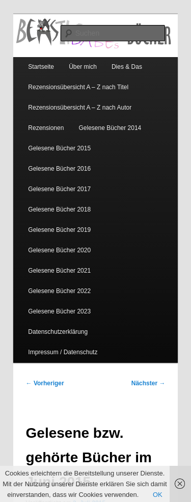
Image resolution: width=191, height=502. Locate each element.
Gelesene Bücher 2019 (59, 229)
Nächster (148, 383)
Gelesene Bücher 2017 (59, 189)
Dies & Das (127, 66)
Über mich (83, 66)
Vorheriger (45, 383)
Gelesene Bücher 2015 (59, 148)
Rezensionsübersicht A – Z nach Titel (78, 87)
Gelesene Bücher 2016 (59, 168)
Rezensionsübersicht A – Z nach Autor (79, 107)
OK (157, 494)
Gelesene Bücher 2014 (110, 127)
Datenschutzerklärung (58, 331)
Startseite (41, 66)
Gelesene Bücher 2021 (59, 270)
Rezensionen (46, 127)
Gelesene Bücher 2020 (59, 250)
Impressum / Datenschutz (62, 352)
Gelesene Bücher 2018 (59, 209)
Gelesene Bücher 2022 (59, 291)
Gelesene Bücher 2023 (59, 311)
